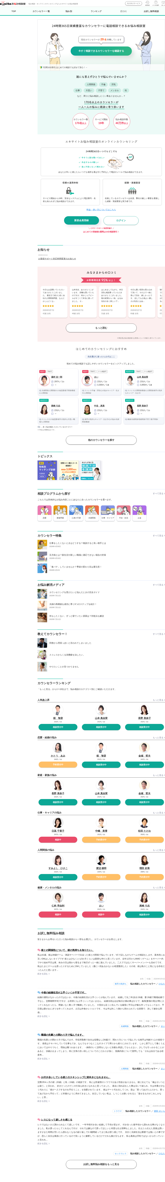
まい (163, 1026)
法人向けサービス (133, 3)
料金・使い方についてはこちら (101, 209)
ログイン (121, 220)
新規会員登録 (81, 220)
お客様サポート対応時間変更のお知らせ (57, 258)
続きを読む (43, 974)
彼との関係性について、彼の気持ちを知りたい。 (67, 950)
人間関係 (125, 1069)
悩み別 (69, 11)
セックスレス (120, 1153)
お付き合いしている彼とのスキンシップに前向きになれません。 (76, 1077)
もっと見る (158, 700)
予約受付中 (58, 764)
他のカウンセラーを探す (101, 440)
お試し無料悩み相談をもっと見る (101, 1164)
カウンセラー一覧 (41, 11)
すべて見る (158, 493)
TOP (14, 11)
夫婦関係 (125, 1026)
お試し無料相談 (151, 11)
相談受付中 (58, 727)
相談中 (58, 839)
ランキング (96, 11)
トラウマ (118, 1111)
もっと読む (101, 328)
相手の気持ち (120, 984)
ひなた (162, 984)
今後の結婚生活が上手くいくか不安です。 (64, 992)
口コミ (123, 11)
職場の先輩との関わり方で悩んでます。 (62, 1035)
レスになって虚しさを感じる (56, 1119)
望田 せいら (159, 1111)
